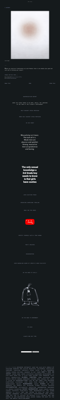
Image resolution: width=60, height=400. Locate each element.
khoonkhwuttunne (22, 380)
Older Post (52, 83)
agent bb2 (35, 367)
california (41, 368)
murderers (28, 384)
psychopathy (24, 387)
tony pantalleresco (27, 393)
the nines (30, 1)
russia (11, 389)
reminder (51, 387)
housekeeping (30, 254)
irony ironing (42, 379)
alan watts (43, 367)
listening (19, 382)
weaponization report (30, 96)
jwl (14, 380)
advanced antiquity (24, 367)
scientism (18, 389)
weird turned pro (38, 397)
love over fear (31, 382)
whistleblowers (24, 398)
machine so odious (46, 382)
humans (20, 379)
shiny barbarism (30, 389)
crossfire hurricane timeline (30, 202)
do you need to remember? (30, 317)
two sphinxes (31, 395)
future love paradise (41, 375)
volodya (45, 395)
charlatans (18, 370)
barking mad (18, 368)
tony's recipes (30, 244)
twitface (23, 395)
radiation (33, 387)
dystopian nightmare (35, 374)
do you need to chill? (30, 272)
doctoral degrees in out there (29, 372)
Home (30, 83)
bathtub (26, 368)
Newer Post (7, 83)
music (37, 384)
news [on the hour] (30, 210)
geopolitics (17, 377)
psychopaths (12, 387)
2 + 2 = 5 (9, 367)
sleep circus (44, 389)
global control (30, 377)
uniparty (39, 395)
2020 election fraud (30, 194)
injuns (34, 379)
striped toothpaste (13, 390)
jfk (48, 379)
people (20, 385)
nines (43, 384)
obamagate (9, 385)
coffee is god (41, 370)
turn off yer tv (13, 395)
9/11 (15, 367)
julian (10, 380)
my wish (30, 327)
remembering (43, 387)
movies (20, 384)
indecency (27, 379)
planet (38, 385)
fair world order (12, 375)
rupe (7, 389)
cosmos (14, 372)
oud (15, 385)
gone (40, 377)
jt (7, 380)
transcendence (39, 394)
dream (24, 374)
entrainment (48, 374)
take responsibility (37, 390)
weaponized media (24, 397)
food (31, 375)
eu (53, 374)
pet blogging (29, 385)
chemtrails (26, 370)
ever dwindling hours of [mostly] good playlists (30, 263)
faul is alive (23, 375)
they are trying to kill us (33, 392)
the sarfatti (17, 392)
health (14, 379)
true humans (49, 394)
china (32, 370)
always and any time (10, 74)
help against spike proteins (30, 110)
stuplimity (24, 390)
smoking (51, 389)
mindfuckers (11, 384)
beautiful (33, 368)
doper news (17, 374)
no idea (50, 384)
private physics (47, 385)
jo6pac (52, 379)
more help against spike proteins (30, 116)
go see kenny (30, 123)
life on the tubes (36, 380)
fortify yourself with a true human (30, 235)
